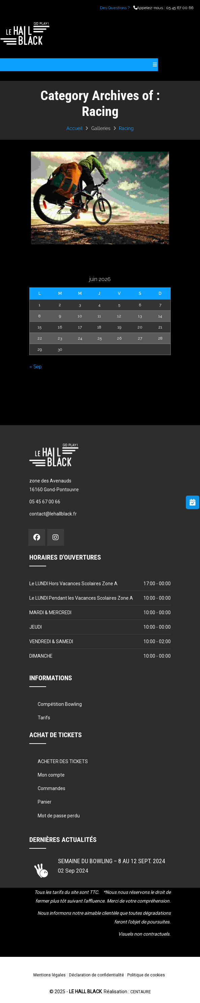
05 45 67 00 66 (179, 7)
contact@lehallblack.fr (53, 513)
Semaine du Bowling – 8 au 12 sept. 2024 (111, 861)
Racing (126, 128)
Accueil (74, 128)
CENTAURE (140, 992)
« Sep (35, 366)
